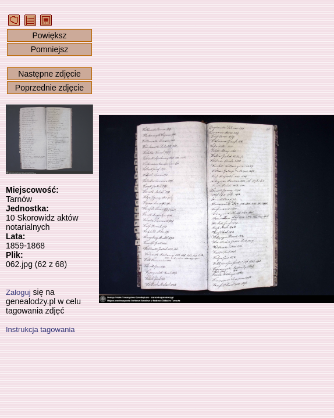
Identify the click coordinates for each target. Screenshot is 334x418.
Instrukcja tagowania (40, 329)
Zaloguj (18, 292)
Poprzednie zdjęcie (49, 87)
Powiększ (49, 35)
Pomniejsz (50, 49)
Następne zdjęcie (49, 73)
